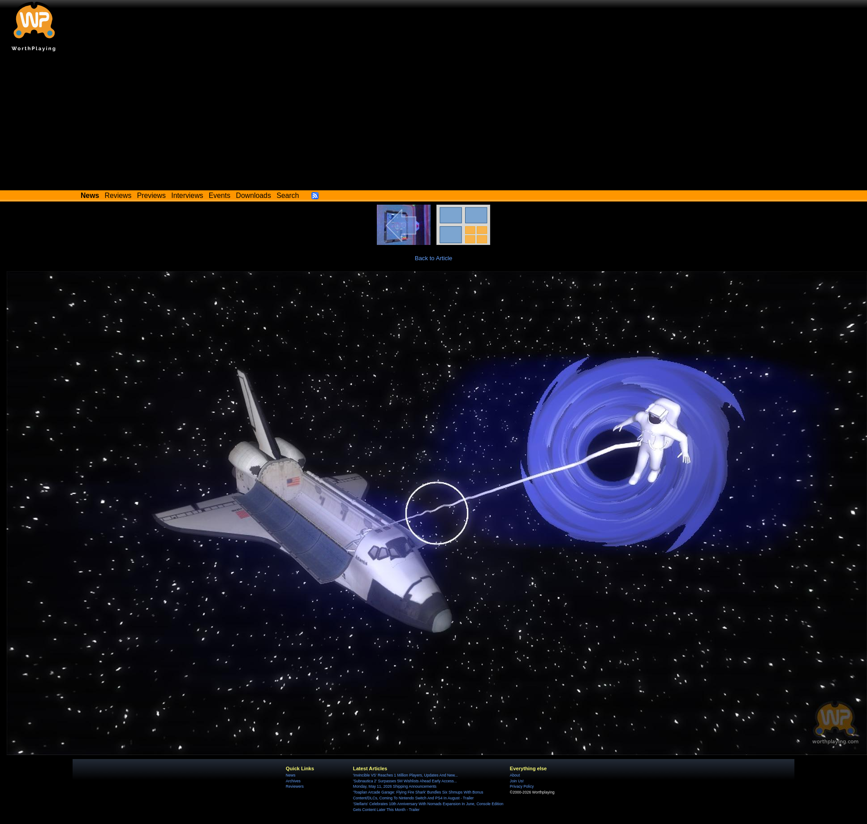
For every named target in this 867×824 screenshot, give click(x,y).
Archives (293, 781)
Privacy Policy (522, 786)
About (515, 775)
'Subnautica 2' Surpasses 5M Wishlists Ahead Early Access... (405, 781)
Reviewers (295, 786)
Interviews (187, 195)
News (290, 775)
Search (287, 195)
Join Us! (517, 781)
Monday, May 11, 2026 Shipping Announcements (394, 786)
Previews (151, 195)
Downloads (253, 195)
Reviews (118, 195)
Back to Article (434, 258)
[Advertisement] (433, 123)
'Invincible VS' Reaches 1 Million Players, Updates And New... (405, 775)
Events (219, 195)
